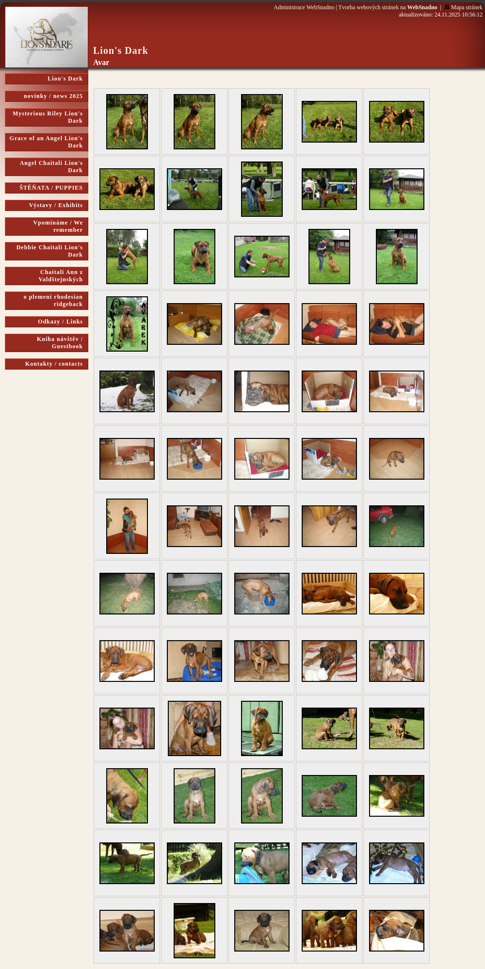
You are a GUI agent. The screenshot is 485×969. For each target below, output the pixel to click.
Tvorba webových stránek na (388, 7)
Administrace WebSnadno (304, 7)
